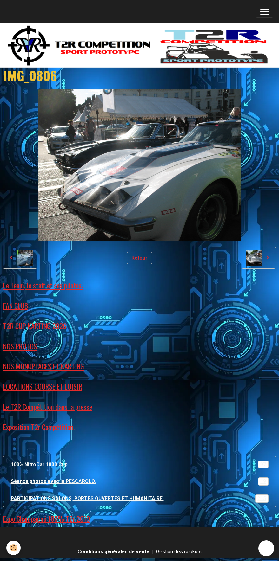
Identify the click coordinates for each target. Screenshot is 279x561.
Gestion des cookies (179, 552)
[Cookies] (13, 548)
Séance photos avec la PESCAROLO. (140, 481)
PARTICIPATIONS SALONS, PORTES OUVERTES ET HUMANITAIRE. (140, 498)
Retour (139, 258)
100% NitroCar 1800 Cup (140, 465)
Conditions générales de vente (113, 552)
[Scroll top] (266, 548)
